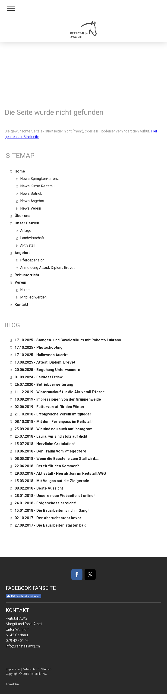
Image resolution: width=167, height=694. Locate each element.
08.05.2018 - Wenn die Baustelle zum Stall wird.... (57, 458)
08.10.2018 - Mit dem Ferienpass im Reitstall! (53, 421)
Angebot (22, 253)
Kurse (25, 290)
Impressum (13, 669)
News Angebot (32, 201)
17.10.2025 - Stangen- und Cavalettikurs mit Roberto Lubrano (68, 340)
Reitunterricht (27, 275)
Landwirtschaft (32, 238)
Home (20, 171)
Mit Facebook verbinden (23, 596)
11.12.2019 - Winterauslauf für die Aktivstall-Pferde (60, 392)
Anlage (25, 230)
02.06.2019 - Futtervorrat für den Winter (50, 407)
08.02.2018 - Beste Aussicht (39, 488)
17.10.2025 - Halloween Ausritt (41, 355)
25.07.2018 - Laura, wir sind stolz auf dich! (51, 436)
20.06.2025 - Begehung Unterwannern (47, 369)
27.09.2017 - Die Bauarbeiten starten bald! (51, 525)
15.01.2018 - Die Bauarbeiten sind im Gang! (51, 510)
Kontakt (21, 304)
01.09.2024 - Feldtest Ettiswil (39, 377)
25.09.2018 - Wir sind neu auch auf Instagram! (54, 429)
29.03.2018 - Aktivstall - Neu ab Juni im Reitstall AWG (60, 473)
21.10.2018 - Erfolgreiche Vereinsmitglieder (53, 414)
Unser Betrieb (27, 223)
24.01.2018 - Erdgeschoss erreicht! (45, 503)
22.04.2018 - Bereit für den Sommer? (47, 466)
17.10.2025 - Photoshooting (39, 347)
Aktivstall (27, 245)
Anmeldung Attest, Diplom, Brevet (47, 267)
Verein (20, 282)
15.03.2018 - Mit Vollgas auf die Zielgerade (52, 481)
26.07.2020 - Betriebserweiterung (44, 384)
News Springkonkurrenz (39, 178)
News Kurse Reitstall (37, 186)
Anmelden (12, 684)
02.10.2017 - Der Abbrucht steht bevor (48, 518)
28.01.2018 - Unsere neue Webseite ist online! (55, 495)
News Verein (30, 208)
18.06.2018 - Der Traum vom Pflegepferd (50, 451)
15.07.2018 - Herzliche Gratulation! (45, 444)
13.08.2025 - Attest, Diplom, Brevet (45, 362)
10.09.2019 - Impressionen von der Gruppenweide (58, 399)
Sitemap (46, 669)
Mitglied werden (33, 297)
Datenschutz (31, 669)
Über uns (22, 216)
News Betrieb (31, 193)
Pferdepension (32, 260)
